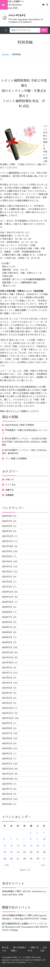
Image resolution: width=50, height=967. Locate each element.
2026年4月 (7, 516)
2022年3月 (7, 754)
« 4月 (6, 865)
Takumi (29, 962)
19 (11, 852)
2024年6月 (7, 622)
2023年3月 (7, 693)
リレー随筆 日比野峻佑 (16, 459)
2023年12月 (7, 652)
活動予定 (9, 490)
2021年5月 (7, 799)
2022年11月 (7, 713)
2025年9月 (7, 551)
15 (31, 846)
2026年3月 (7, 521)
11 (5, 846)
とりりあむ (10, 485)
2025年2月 (7, 582)
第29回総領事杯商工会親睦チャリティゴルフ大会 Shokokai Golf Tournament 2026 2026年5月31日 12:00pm (25, 927)
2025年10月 (7, 546)
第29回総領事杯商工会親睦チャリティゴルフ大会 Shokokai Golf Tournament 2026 (16, 5)
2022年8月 (7, 728)
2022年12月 (7, 708)
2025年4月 (7, 572)
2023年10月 (7, 663)
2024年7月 (7, 617)
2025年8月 (7, 556)
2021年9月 (7, 784)
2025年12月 (7, 536)
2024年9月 (7, 607)
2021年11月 (7, 774)
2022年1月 (7, 764)
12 (11, 846)
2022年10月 (7, 718)
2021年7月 (7, 789)
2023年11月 (7, 658)
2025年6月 (7, 562)
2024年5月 (7, 627)
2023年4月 (7, 688)
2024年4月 (7, 632)
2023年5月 (7, 683)
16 (38, 846)
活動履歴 (9, 495)
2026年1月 (7, 531)
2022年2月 (7, 759)
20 (18, 852)
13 (18, 846)
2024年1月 (7, 647)
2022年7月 (7, 733)
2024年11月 (7, 597)
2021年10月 (7, 779)
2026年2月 (7, 526)
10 (44, 839)
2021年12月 (7, 769)
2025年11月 (7, 541)
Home (5, 54)
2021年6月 (7, 794)
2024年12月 (7, 592)
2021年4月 (7, 804)
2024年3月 (7, 637)
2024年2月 (7, 642)
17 (44, 846)
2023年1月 (7, 703)
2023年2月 (7, 698)
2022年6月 (7, 738)
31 (44, 859)
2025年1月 (7, 587)
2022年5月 (7, 743)
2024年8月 (7, 612)
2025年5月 (7, 567)
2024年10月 (7, 602)
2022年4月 (7, 749)
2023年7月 (7, 673)
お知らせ (9, 480)
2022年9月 (7, 723)
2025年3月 (7, 577)
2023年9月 (7, 668)
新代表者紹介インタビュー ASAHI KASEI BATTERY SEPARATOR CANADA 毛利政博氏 (24, 442)
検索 (44, 30)
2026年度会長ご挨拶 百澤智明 (19, 425)
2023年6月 (7, 678)
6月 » (43, 865)
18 (5, 852)
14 (24, 846)
